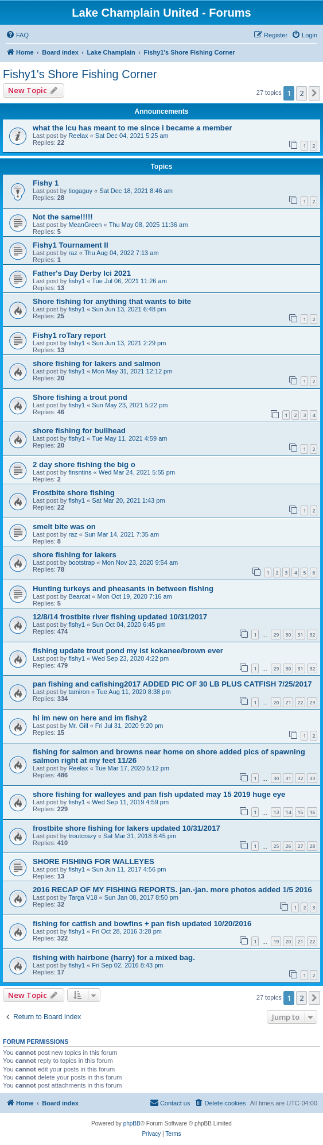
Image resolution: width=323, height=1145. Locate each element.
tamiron (78, 691)
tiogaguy (80, 190)
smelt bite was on (64, 526)
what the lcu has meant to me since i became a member (132, 128)
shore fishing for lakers (74, 554)
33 (312, 778)
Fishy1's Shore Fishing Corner (80, 74)
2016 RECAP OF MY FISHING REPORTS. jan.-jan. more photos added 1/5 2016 (172, 889)
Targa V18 (82, 897)
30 (288, 634)
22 (300, 702)
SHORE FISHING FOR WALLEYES (93, 861)
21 (288, 702)
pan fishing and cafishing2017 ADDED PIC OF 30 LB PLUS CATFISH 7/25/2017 (172, 684)
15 (300, 812)
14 (288, 812)
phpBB (132, 1123)
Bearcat (79, 596)
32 (312, 634)
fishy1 (76, 280)
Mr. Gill (78, 725)
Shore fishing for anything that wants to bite (112, 301)
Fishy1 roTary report (69, 335)
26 (288, 846)
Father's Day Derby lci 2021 (82, 273)
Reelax (78, 135)
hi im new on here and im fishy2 (90, 718)
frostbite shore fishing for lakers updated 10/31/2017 (126, 828)
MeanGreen (85, 224)
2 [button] (301, 93)
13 (276, 812)
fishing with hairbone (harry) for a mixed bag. (114, 957)
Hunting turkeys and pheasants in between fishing (123, 588)
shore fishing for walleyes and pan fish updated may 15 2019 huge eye (159, 794)
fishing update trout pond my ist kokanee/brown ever (128, 650)
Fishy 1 (46, 183)
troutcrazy (82, 835)
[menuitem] (17, 35)
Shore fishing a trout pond (80, 397)
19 (276, 941)
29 (276, 634)
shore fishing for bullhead (79, 430)
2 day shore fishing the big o (84, 464)
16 (312, 812)
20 (276, 702)
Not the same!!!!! (63, 217)
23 (312, 702)
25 (276, 846)
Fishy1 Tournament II (70, 245)
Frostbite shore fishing (74, 492)
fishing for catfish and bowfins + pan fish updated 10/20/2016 (142, 923)
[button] (314, 93)
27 (300, 846)
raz (72, 252)
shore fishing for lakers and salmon (97, 363)
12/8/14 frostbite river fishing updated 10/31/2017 (120, 616)
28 (312, 846)
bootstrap (81, 562)
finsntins (79, 472)
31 (300, 634)
